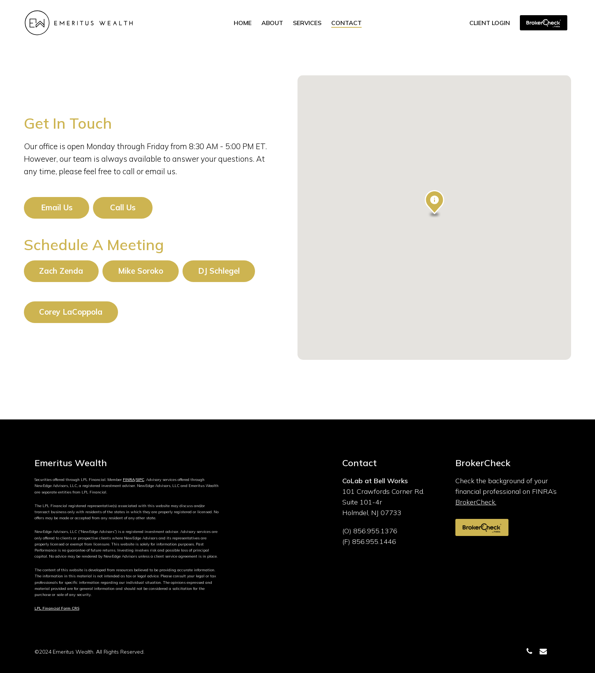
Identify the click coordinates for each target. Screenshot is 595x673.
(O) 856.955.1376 (369, 530)
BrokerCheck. (475, 502)
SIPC (140, 479)
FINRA (129, 479)
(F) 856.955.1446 (369, 541)
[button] (56, 207)
